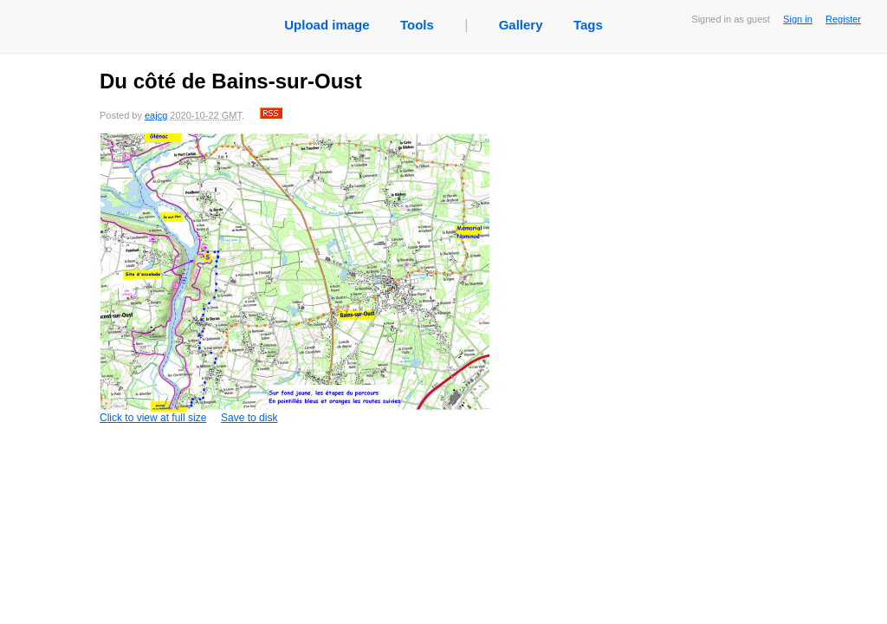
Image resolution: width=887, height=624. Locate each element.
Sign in (798, 19)
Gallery (521, 24)
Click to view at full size (294, 278)
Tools (417, 24)
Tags (588, 24)
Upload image (326, 24)
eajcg (156, 115)
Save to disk (249, 418)
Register (843, 19)
